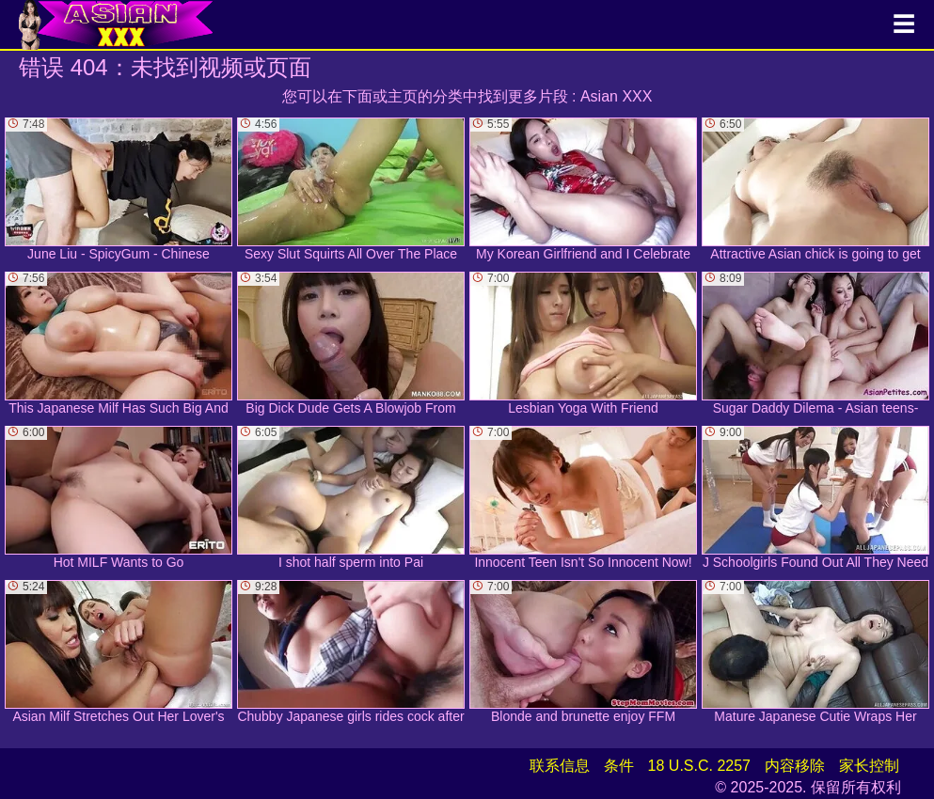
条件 (619, 766)
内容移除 (795, 766)
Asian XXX (616, 96)
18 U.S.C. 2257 (699, 766)
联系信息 (560, 766)
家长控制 (869, 766)
